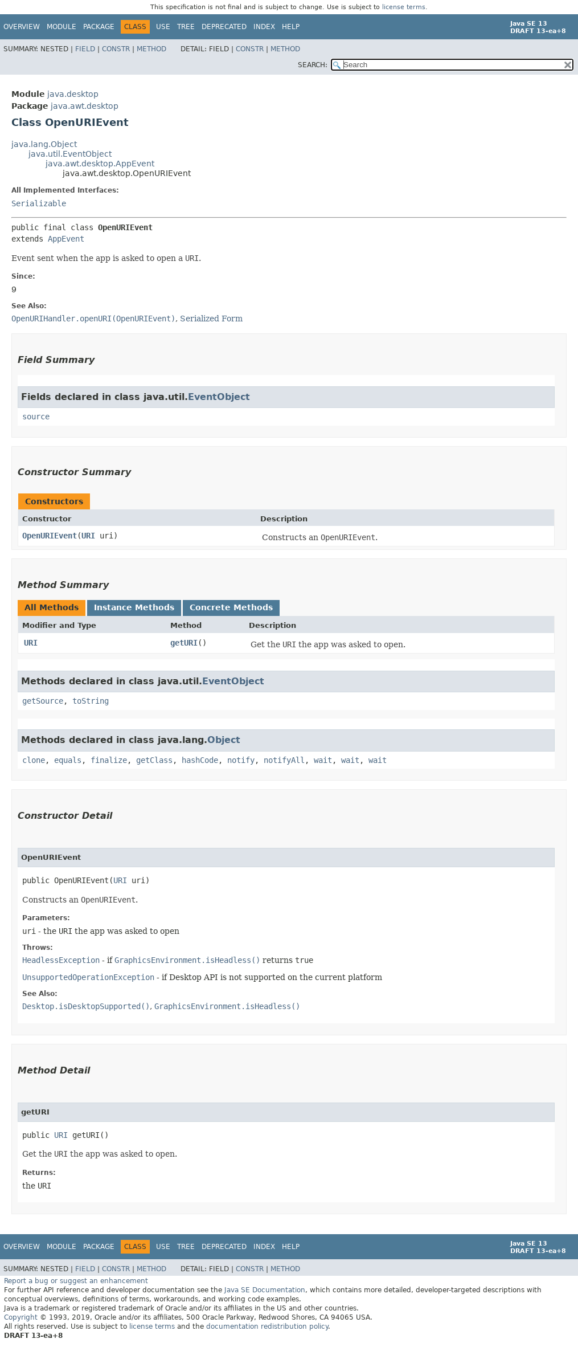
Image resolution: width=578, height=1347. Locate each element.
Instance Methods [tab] (134, 607)
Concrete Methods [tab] (231, 607)
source (36, 416)
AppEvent (66, 238)
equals (67, 760)
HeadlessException (61, 960)
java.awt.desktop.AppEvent (100, 163)
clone (33, 760)
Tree (186, 27)
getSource (42, 700)
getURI (184, 642)
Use (163, 27)
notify (241, 760)
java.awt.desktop (84, 106)
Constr (116, 49)
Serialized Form (211, 318)
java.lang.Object (44, 144)
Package (98, 27)
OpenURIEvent (49, 535)
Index (264, 27)
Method (151, 49)
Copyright (21, 1317)
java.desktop (73, 94)
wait (323, 760)
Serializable (38, 203)
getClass (154, 760)
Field (85, 49)
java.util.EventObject (70, 153)
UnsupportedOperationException (88, 977)
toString (90, 700)
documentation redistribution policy (267, 1326)
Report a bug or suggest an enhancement (76, 1281)
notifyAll (284, 760)
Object (223, 739)
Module (61, 27)
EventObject (219, 396)
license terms (403, 7)
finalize (109, 760)
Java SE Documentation (264, 1290)
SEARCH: (312, 65)
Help (291, 27)
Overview (21, 27)
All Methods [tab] (51, 607)
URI (88, 535)
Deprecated (224, 27)
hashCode (200, 760)
